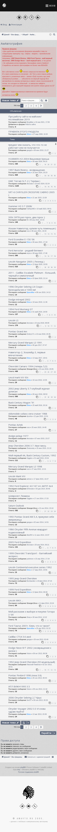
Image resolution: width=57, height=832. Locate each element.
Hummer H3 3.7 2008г (20, 206)
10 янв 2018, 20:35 (43, 334)
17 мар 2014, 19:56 (40, 570)
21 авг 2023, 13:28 (40, 198)
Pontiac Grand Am (17, 331)
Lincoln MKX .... (15, 600)
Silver (29, 134)
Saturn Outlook (16, 505)
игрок (29, 253)
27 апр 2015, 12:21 (39, 469)
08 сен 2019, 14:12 (43, 292)
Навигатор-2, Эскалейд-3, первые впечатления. (26, 354)
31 (45, 397)
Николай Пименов (34, 664)
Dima (29, 161)
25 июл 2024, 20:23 (40, 172)
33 (48, 267)
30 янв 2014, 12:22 (40, 617)
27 (51, 372)
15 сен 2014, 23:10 (46, 508)
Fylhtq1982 (31, 209)
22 (55, 164)
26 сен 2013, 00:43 (40, 678)
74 (48, 187)
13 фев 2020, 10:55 (40, 264)
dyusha (29, 416)
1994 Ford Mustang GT (20, 309)
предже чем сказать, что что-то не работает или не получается (27, 146)
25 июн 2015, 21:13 (43, 448)
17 (51, 256)
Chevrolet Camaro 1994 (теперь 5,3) (27, 366)
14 (48, 234)
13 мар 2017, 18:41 (40, 358)
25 (45, 372)
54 (48, 176)
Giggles (29, 458)
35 (55, 267)
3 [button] (31, 105)
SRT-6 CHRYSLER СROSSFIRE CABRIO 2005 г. (31, 194)
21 (51, 164)
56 (55, 176)
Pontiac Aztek (15, 424)
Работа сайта (30, 124)
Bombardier (31, 581)
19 (45, 164)
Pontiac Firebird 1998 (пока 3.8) (25, 675)
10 (55, 223)
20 (48, 164)
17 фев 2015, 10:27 (41, 479)
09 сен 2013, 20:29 (40, 700)
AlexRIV (30, 535)
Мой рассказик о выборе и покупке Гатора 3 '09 (31, 613)
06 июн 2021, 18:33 (39, 231)
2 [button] (26, 105)
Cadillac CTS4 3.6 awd (19, 636)
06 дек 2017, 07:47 (40, 345)
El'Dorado (30, 489)
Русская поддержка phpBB (28, 772)
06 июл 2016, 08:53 (40, 394)
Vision (29, 653)
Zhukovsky (31, 448)
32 (45, 267)
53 (45, 176)
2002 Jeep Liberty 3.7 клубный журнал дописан (29, 390)
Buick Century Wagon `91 (21, 402)
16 (55, 234)
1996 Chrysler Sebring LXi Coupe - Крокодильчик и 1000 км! (26, 288)
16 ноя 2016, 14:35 (40, 380)
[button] (41, 105)
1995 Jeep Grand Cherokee (22, 578)
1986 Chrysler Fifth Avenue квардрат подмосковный (27, 531)
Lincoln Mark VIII (16, 476)
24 (55, 511)
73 (45, 187)
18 (55, 256)
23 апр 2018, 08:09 (42, 323)
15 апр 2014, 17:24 (42, 559)
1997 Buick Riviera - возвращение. (26, 169)
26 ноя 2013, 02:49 (41, 639)
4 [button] (36, 105)
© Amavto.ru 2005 (28, 818)
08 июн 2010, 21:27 (41, 150)
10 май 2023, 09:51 (44, 209)
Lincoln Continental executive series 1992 (30, 567)
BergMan (30, 122)
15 (51, 234)
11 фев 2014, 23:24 (46, 603)
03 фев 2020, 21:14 (40, 278)
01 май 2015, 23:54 (41, 458)
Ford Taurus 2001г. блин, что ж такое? (29, 625)
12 (55, 326)
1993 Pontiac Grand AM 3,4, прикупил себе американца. (31, 518)
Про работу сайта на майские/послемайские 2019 (25, 118)
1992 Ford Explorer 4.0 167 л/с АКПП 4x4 (30, 485)
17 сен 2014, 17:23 (41, 498)
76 (55, 187)
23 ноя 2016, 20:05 (46, 369)
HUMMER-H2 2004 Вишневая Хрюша (28, 158)
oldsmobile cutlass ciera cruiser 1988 (27, 413)
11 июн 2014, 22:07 (42, 535)
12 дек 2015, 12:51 (41, 416)
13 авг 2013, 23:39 (40, 714)
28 (55, 372)
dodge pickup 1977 (18, 435)
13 (45, 234)
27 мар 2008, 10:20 (40, 134)
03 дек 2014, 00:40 (43, 489)
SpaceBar (30, 292)
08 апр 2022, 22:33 (37, 220)
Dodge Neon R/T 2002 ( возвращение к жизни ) (29, 649)
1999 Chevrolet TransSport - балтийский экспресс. (30, 555)
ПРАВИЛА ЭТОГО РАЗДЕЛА (23, 131)
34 (51, 267)
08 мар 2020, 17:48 (40, 253)
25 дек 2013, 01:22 (43, 628)
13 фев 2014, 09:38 (40, 592)
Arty (18, 769)
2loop (29, 617)
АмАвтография (11, 44)
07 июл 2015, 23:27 (42, 438)
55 (51, 176)
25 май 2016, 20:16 (40, 405)
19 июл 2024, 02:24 (42, 184)
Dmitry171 (30, 334)
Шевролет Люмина (19, 495)
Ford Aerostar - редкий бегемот (25, 250)
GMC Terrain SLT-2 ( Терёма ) (24, 181)
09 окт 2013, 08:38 (40, 653)
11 (51, 326)
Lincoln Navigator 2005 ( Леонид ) (26, 261)
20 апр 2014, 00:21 (42, 545)
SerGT (29, 700)
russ (28, 231)
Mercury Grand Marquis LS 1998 (25, 466)
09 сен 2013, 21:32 (40, 689)
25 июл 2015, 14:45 (39, 427)
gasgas (29, 150)
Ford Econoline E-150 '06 (21, 239)
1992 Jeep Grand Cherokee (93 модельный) (31, 661)
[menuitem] (54, 34)
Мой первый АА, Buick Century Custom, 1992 (32, 455)
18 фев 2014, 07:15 (44, 581)
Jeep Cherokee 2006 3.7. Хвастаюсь (27, 445)
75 (51, 187)
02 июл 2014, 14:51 (41, 522)
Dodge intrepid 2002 (19, 299)
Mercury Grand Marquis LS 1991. (25, 342)
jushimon (30, 559)
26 (48, 372)
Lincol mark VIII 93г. (18, 377)
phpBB (22, 767)
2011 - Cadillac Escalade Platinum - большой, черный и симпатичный (32, 274)
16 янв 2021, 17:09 (42, 122)
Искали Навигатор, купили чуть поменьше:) (32, 228)
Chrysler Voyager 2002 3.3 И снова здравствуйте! (26, 710)
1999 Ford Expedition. (19, 589)
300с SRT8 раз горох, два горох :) (26, 217)
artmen (29, 479)
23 (51, 511)
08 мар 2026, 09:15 (40, 161)
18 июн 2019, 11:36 (40, 302)
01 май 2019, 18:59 (40, 312)
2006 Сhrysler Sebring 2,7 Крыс (25, 697)
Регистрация (16, 25)
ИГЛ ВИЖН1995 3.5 (19, 686)
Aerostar (30, 184)
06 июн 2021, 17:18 (40, 242)
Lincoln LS (13, 320)
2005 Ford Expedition (19, 542)
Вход (5, 25)
